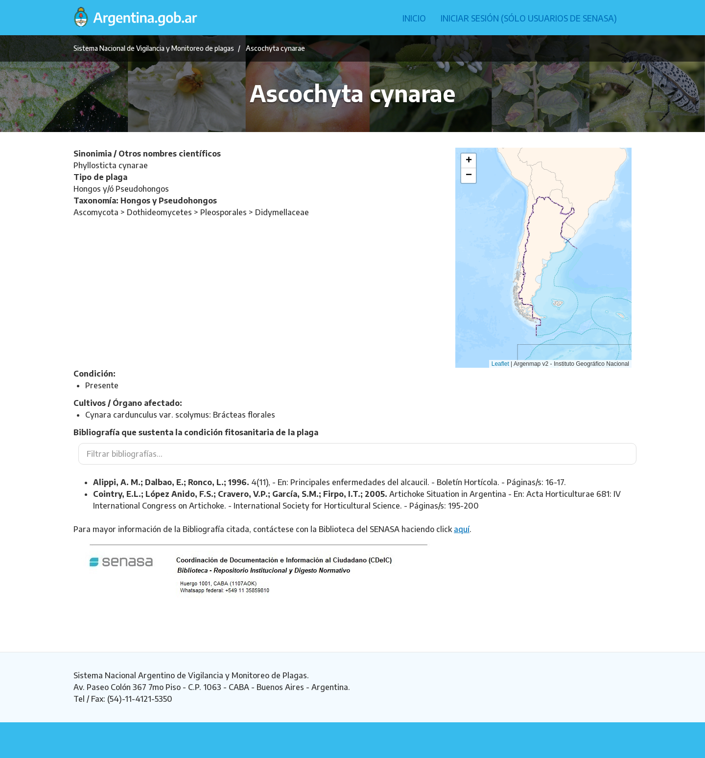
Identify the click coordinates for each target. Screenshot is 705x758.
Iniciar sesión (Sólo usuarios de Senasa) (529, 18)
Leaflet (500, 363)
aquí (462, 529)
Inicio (414, 18)
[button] (468, 161)
